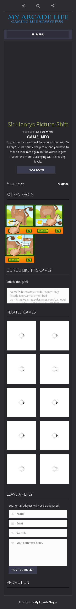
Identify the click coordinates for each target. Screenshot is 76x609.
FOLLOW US (52, 6)
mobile (20, 183)
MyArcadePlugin (46, 602)
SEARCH (38, 6)
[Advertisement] (38, 79)
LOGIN (23, 6)
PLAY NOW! (36, 169)
